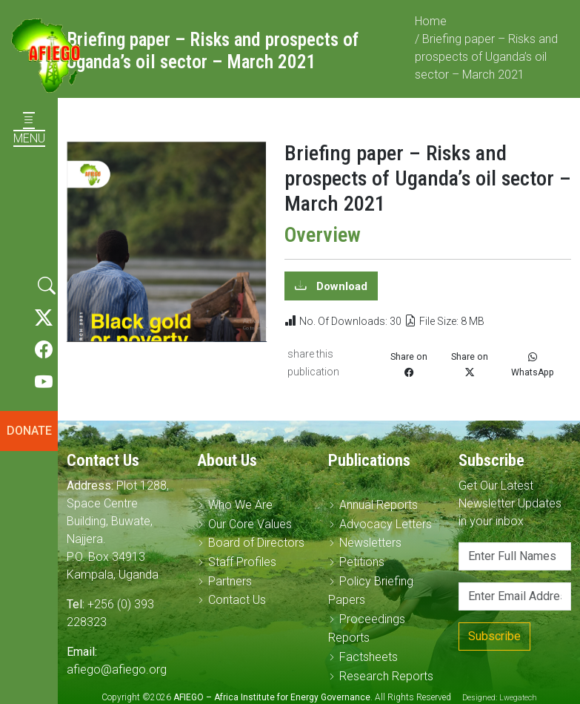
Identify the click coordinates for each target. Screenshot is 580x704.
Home (431, 28)
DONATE (29, 431)
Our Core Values (250, 524)
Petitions (361, 562)
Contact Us (237, 600)
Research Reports (386, 676)
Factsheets (368, 657)
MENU (29, 129)
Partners (230, 581)
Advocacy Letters (385, 524)
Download (340, 293)
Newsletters (370, 543)
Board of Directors (256, 543)
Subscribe (494, 636)
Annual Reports (378, 505)
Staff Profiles (242, 562)
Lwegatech (518, 698)
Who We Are (240, 505)
